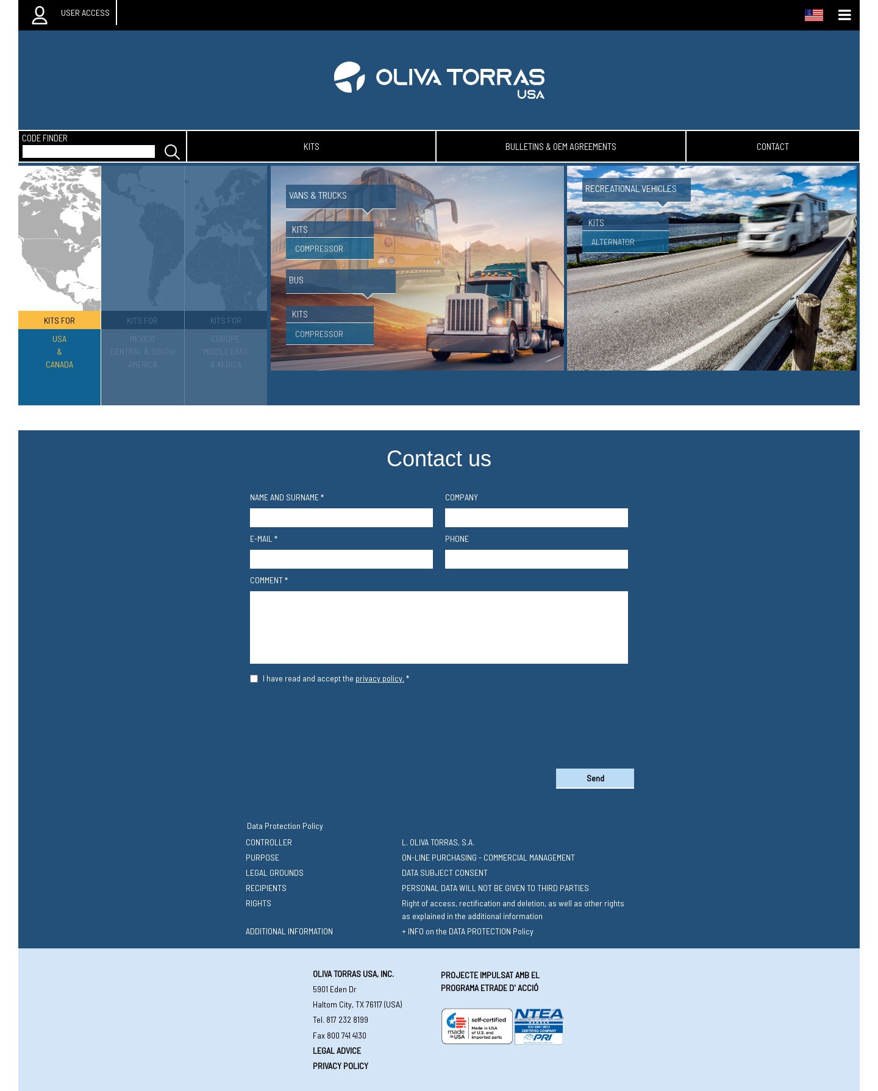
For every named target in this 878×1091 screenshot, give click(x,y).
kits (311, 146)
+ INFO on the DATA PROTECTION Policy (468, 931)
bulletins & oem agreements (560, 146)
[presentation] (439, 723)
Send (595, 778)
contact (773, 146)
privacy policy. (379, 678)
